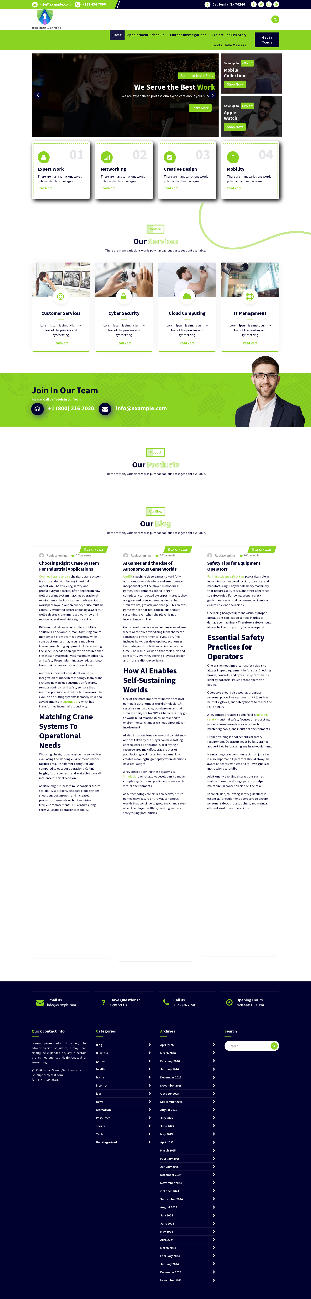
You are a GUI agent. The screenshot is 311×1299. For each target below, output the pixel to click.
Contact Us (118, 1018)
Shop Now (235, 84)
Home (117, 34)
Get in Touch (267, 39)
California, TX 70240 (228, 4)
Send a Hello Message (229, 45)
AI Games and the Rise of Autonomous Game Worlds (150, 826)
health (100, 1229)
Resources (103, 1277)
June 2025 (167, 1286)
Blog (99, 1204)
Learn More (200, 108)
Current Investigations (188, 34)
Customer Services (61, 369)
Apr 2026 (93, 809)
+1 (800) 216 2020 (71, 441)
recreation (103, 1269)
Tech (99, 1294)
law (98, 1253)
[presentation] (38, 95)
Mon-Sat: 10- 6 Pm (250, 1018)
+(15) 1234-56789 (48, 1239)
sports (100, 1286)
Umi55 (127, 836)
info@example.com (55, 4)
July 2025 (166, 1277)
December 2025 (170, 1237)
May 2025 (166, 1294)
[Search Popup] (275, 19)
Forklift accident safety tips (225, 836)
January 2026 (169, 1229)
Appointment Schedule (145, 34)
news (99, 1261)
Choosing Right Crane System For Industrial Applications (69, 826)
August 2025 (168, 1269)
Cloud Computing (187, 369)
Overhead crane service (54, 836)
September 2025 (171, 1261)
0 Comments (81, 815)
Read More (45, 188)
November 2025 (171, 1245)
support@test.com (50, 1234)
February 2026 (170, 1221)
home (100, 1237)
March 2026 (168, 1212)
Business (102, 1212)
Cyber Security (124, 369)
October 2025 (169, 1253)
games (100, 1221)
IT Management (250, 369)
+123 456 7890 (94, 4)
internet (102, 1245)
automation (71, 961)
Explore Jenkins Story (229, 34)
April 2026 (167, 1204)
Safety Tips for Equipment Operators (233, 826)
